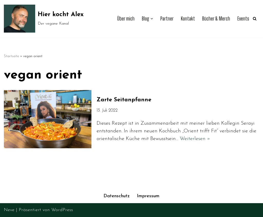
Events (243, 19)
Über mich (126, 19)
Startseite (11, 56)
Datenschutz (117, 196)
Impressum (148, 196)
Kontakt (188, 19)
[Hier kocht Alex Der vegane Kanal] (44, 19)
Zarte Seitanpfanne (124, 100)
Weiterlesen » (195, 138)
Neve (9, 210)
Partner (167, 19)
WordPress (62, 210)
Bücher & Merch (216, 19)
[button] (152, 18)
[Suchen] (255, 19)
